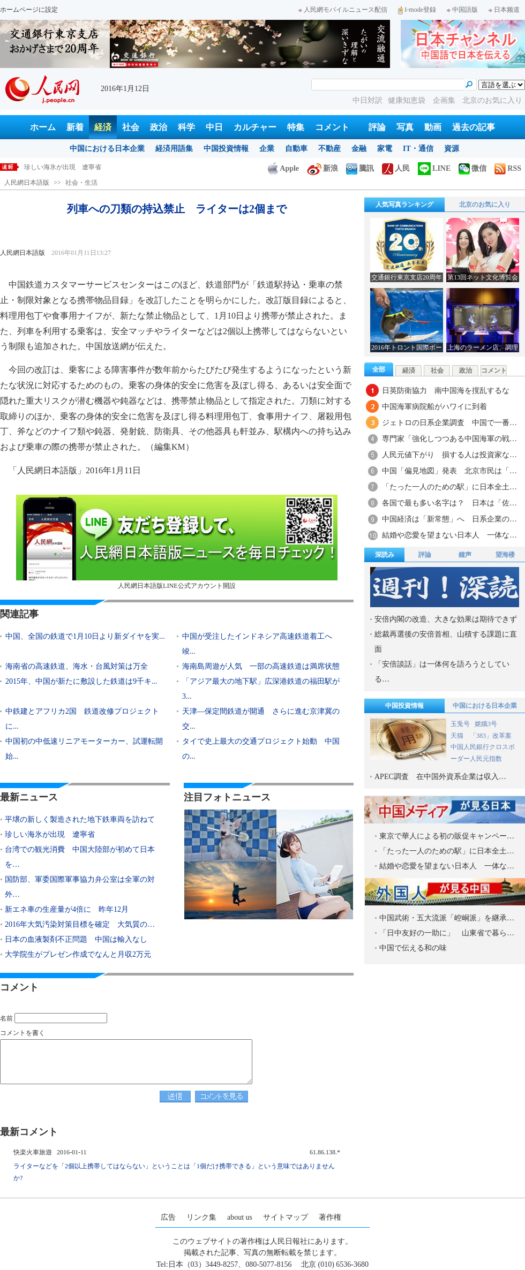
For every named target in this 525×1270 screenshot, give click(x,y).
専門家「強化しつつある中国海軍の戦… (449, 439)
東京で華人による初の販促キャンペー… (446, 836)
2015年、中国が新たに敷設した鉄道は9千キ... (81, 681)
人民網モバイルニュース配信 (342, 9)
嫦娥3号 (486, 724)
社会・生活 (81, 182)
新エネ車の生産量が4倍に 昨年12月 (67, 909)
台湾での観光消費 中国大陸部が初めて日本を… (80, 856)
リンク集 (201, 1217)
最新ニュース (29, 797)
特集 (295, 127)
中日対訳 (367, 100)
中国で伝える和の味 (413, 948)
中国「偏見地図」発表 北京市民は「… (449, 471)
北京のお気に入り (492, 100)
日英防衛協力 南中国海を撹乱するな (445, 391)
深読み (384, 554)
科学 (186, 127)
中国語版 (462, 9)
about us (239, 1217)
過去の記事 (473, 127)
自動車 (296, 149)
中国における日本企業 (107, 149)
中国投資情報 (226, 149)
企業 (266, 149)
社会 (130, 127)
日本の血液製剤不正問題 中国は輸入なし (76, 939)
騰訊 (360, 168)
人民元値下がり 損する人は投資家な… (449, 455)
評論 (377, 127)
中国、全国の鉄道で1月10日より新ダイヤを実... (85, 636)
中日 (214, 127)
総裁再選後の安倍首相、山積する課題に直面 (445, 641)
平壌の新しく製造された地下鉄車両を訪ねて (88, 167)
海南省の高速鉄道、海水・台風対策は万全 (76, 666)
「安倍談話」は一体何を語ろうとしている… (441, 671)
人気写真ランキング (404, 204)
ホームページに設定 (29, 9)
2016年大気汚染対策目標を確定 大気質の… (80, 924)
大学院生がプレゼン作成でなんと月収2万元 (78, 954)
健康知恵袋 (408, 100)
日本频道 (504, 9)
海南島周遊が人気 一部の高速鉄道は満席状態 (261, 666)
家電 (384, 149)
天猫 (458, 735)
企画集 (445, 100)
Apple (283, 168)
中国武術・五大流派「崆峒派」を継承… (446, 918)
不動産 (329, 149)
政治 (158, 127)
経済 (102, 127)
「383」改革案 (491, 735)
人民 (396, 168)
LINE (434, 168)
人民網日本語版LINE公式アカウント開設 (177, 542)
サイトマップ (285, 1217)
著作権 (330, 1217)
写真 (405, 127)
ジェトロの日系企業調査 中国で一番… (449, 423)
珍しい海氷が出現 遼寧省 (50, 834)
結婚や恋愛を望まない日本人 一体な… (449, 535)
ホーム (43, 127)
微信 (472, 168)
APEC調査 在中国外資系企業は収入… (440, 777)
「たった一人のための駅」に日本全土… (449, 487)
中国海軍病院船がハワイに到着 (434, 407)
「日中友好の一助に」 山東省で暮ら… (446, 933)
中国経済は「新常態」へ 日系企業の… (449, 519)
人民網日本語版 (26, 182)
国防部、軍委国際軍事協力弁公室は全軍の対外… (80, 886)
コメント (332, 127)
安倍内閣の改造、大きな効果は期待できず (445, 619)
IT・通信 (418, 149)
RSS (507, 168)
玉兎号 (460, 724)
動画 (432, 127)
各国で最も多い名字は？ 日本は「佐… (449, 503)
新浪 (322, 168)
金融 (358, 149)
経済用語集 (174, 149)
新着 (75, 127)
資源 (451, 149)
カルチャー (255, 127)
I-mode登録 (417, 9)
